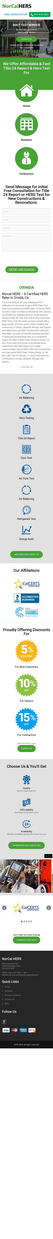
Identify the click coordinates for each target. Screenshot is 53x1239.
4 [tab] (29, 921)
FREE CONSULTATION (15, 14)
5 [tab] (31, 921)
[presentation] (22, 259)
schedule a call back (26, 940)
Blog (7, 1003)
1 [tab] (22, 921)
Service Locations (13, 995)
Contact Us (26, 39)
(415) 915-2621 (26, 51)
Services (8, 991)
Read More (26, 367)
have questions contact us (26, 554)
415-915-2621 (40, 14)
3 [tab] (26, 921)
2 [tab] (24, 921)
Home (7, 987)
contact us (26, 748)
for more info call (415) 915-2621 (26, 845)
